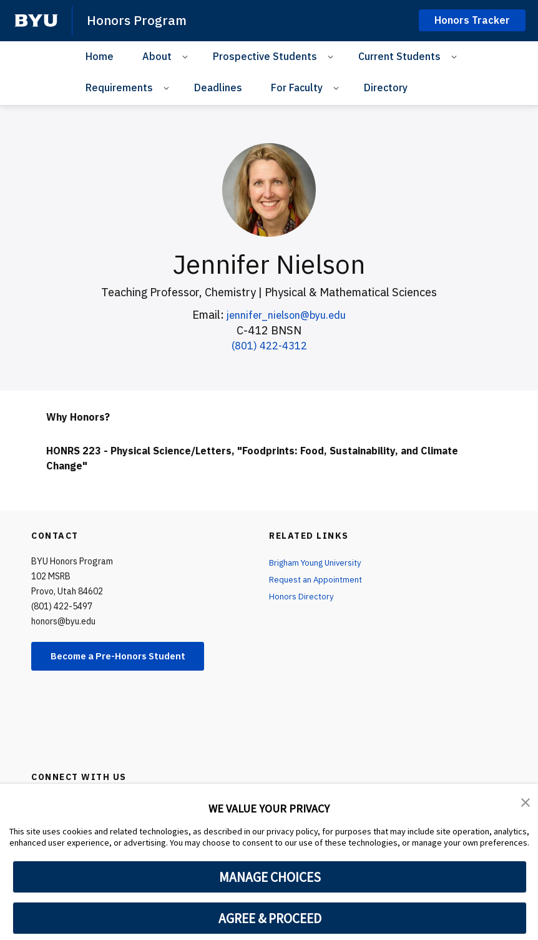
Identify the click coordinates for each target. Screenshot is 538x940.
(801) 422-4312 (269, 345)
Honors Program (137, 20)
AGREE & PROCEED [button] (270, 918)
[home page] (36, 20)
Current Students (399, 55)
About (157, 55)
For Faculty (297, 87)
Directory (386, 87)
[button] (525, 802)
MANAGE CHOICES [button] (269, 877)
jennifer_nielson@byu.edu (286, 315)
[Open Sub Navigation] (187, 56)
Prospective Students (265, 55)
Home (100, 55)
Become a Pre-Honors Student (126, 657)
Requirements (119, 87)
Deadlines (218, 87)
